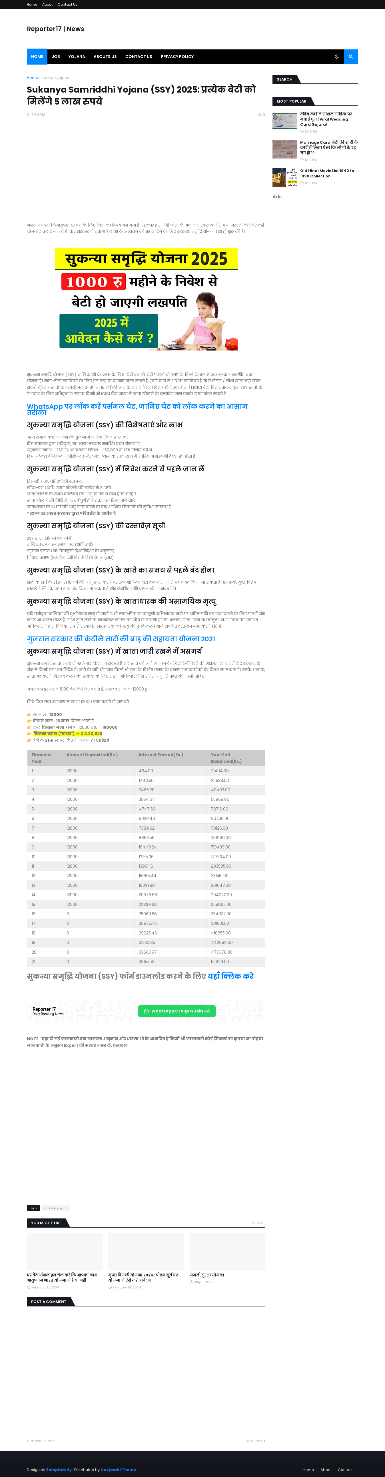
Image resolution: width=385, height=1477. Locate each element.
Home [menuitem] (37, 56)
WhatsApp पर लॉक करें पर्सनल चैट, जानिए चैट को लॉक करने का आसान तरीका (137, 409)
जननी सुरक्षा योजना (207, 1275)
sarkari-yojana (55, 77)
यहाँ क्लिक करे (231, 976)
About (47, 4)
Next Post (254, 1441)
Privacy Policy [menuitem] (177, 56)
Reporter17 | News (55, 29)
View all (258, 1222)
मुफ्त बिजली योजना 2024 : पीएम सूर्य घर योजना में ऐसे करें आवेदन (143, 1278)
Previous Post (42, 1441)
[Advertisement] (146, 176)
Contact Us (67, 4)
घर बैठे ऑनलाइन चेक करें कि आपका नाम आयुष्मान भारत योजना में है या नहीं (62, 1278)
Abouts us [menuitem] (105, 56)
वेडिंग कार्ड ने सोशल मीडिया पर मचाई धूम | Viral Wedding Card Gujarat (326, 119)
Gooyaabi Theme (118, 1469)
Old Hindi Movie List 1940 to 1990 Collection (327, 173)
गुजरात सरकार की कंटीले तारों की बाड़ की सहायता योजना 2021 (121, 639)
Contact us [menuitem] (138, 56)
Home (32, 4)
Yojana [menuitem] (77, 56)
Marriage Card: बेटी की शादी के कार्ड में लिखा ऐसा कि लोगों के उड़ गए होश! (329, 147)
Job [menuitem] (56, 56)
